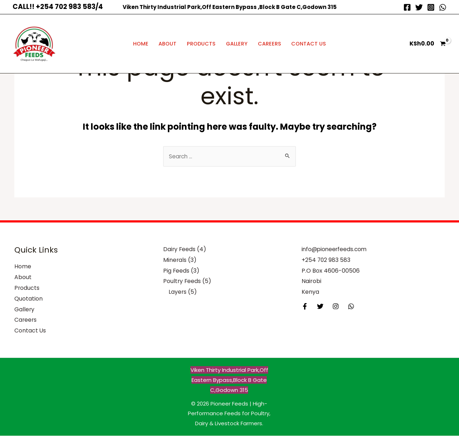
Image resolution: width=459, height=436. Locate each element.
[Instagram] (431, 7)
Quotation (28, 299)
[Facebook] (407, 7)
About (167, 43)
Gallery (236, 43)
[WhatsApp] (442, 7)
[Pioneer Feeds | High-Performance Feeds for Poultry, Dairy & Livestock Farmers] (34, 43)
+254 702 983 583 (326, 261)
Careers (269, 43)
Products (201, 43)
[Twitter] (419, 7)
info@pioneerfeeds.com (335, 250)
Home (140, 43)
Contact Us (308, 43)
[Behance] (351, 307)
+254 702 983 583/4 (69, 6)
